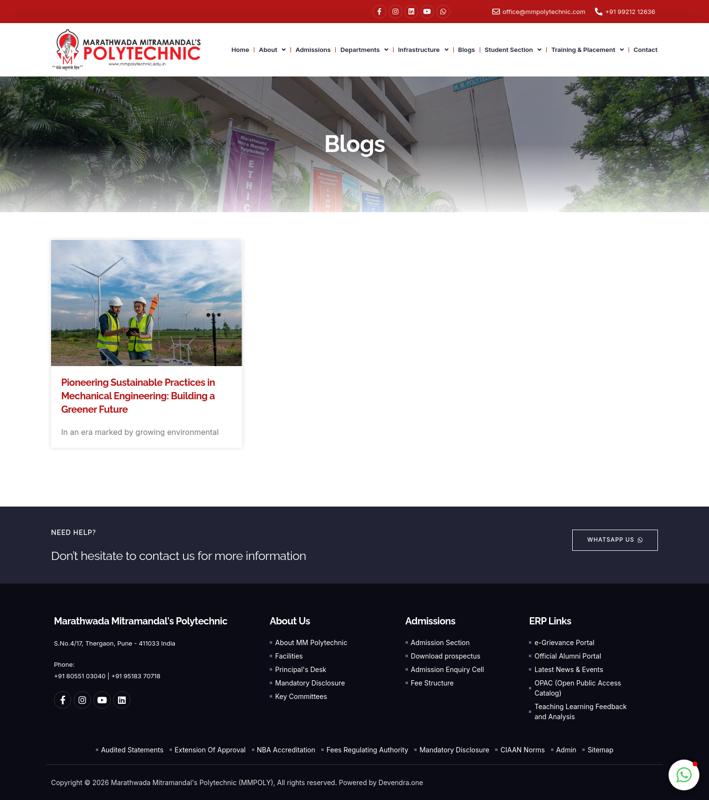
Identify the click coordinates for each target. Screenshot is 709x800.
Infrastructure (423, 50)
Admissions (312, 49)
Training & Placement (587, 50)
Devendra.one (401, 782)
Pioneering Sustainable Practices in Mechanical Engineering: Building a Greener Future (138, 396)
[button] (684, 775)
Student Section (513, 50)
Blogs (466, 49)
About (272, 50)
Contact (645, 49)
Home (240, 49)
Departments (365, 50)
